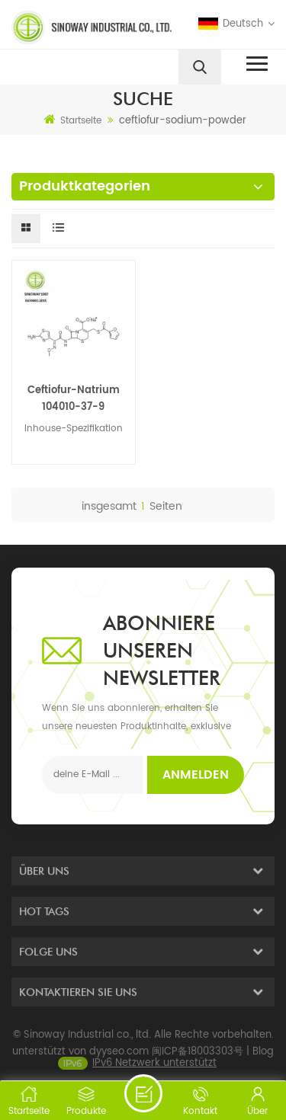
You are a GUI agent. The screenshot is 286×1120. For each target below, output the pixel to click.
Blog (263, 1059)
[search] (199, 67)
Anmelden (195, 775)
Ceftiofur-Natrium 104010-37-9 (73, 398)
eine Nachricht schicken (143, 1093)
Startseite (72, 120)
